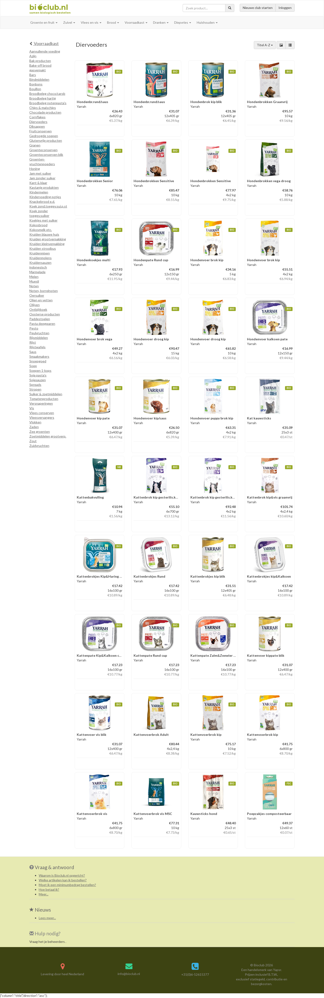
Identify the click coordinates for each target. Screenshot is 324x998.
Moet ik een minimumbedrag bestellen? (67, 885)
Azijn (32, 56)
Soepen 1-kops (40, 370)
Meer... (43, 894)
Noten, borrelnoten (43, 291)
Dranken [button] (161, 22)
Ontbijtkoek (38, 309)
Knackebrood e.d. (42, 201)
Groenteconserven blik (46, 155)
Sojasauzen (37, 380)
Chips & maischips (42, 108)
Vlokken (35, 422)
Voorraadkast (44, 43)
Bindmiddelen (39, 79)
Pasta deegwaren (42, 324)
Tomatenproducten (43, 399)
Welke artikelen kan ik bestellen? (63, 880)
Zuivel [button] (69, 22)
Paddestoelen (39, 319)
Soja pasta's (37, 375)
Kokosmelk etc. (40, 230)
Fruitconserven (40, 131)
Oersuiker (36, 295)
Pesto (33, 328)
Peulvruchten (39, 333)
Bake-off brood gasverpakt (40, 67)
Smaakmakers (39, 356)
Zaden (34, 427)
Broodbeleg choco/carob (47, 94)
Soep (33, 366)
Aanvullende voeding (44, 51)
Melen (34, 277)
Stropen (35, 389)
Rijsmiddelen (38, 338)
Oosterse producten (44, 314)
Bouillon (35, 89)
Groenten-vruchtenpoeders (42, 161)
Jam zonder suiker (42, 178)
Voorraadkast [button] (136, 22)
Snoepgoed (37, 361)
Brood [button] (113, 22)
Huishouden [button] (207, 22)
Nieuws (40, 910)
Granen (34, 145)
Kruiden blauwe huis (44, 234)
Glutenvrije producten (45, 140)
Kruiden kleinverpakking (47, 244)
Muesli (34, 281)
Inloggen (285, 8)
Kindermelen (38, 192)
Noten (34, 286)
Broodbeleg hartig (42, 98)
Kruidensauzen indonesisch (40, 265)
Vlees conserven (41, 413)
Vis (31, 408)
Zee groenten (39, 432)
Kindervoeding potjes (45, 197)
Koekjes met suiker (43, 220)
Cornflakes (37, 117)
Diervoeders (38, 122)
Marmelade (37, 272)
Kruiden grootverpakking (47, 239)
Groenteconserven (43, 150)
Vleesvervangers (41, 417)
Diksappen (37, 126)
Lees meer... (47, 918)
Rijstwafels (37, 347)
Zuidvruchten (39, 446)
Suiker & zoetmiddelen (45, 394)
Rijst (32, 342)
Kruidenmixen (39, 253)
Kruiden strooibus (42, 248)
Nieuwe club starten (258, 8)
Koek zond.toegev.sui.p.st (48, 206)
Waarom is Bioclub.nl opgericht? (62, 875)
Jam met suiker (40, 173)
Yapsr (277, 970)
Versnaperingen (41, 403)
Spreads (35, 385)
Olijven (34, 305)
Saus (32, 352)
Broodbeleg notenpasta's (47, 103)
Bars (32, 75)
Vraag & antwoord (54, 867)
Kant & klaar (38, 183)
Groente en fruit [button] (44, 22)
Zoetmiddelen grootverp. (47, 436)
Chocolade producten (45, 112)
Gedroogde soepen (43, 136)
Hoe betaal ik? (49, 889)
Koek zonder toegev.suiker (39, 213)
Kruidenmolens (40, 258)
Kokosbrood (38, 225)
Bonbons (35, 84)
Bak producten (40, 61)
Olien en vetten (41, 300)
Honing (34, 169)
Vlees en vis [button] (91, 22)
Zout (33, 441)
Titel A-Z (265, 45)
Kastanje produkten (44, 187)
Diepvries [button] (182, 22)
